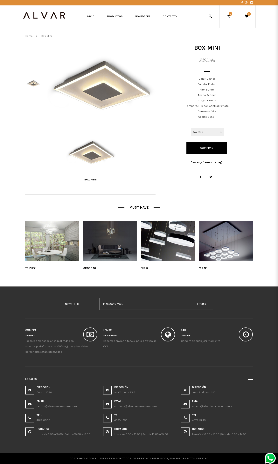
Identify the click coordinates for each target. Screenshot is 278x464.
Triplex (30, 268)
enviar (201, 304)
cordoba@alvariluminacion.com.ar (136, 406)
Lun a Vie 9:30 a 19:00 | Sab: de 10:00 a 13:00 (63, 434)
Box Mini (90, 179)
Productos (115, 16)
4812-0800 (43, 420)
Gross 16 (89, 268)
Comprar (206, 148)
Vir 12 (203, 268)
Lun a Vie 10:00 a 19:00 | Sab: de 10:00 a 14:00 (219, 434)
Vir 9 (144, 268)
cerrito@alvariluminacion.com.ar (57, 406)
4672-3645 (199, 420)
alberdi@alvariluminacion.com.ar (213, 406)
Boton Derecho (197, 458)
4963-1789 (120, 420)
